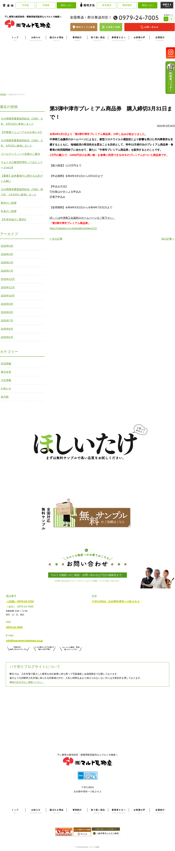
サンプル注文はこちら (18, 655)
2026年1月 (7, 270)
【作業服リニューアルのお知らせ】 (22, 132)
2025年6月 (7, 328)
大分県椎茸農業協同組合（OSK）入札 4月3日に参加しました (22, 143)
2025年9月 (7, 304)
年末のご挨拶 (8, 211)
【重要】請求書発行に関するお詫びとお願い (22, 178)
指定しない (66, 5)
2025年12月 (8, 279)
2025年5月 (7, 337)
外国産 (45, 5)
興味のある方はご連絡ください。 (26, 682)
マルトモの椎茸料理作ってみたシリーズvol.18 (22, 165)
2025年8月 (7, 312)
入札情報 (6, 380)
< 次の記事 (56, 238)
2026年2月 (7, 262)
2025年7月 (7, 320)
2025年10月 (8, 295)
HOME (3, 94)
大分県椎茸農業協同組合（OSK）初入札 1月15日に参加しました (22, 192)
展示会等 (6, 372)
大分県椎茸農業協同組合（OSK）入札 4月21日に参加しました (22, 121)
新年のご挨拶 (8, 202)
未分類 (5, 396)
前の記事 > (167, 238)
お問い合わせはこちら (71, 655)
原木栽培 (106, 5)
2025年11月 (8, 287)
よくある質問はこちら (87, 701)
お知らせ (6, 388)
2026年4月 (7, 246)
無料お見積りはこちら (44, 655)
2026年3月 (7, 254)
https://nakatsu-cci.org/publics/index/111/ (73, 228)
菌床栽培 (127, 5)
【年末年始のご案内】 (14, 219)
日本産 (25, 5)
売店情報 (6, 363)
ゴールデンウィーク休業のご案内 (20, 154)
